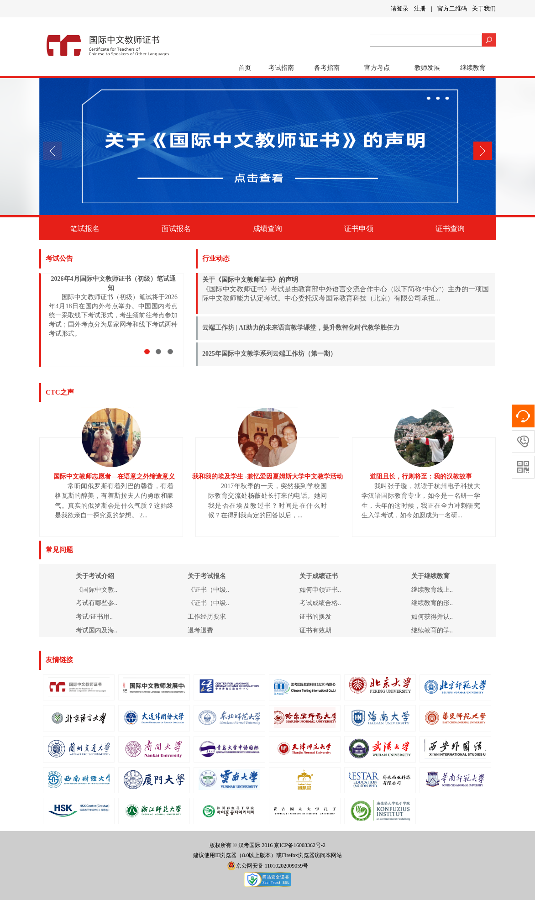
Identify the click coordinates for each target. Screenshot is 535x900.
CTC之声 (60, 392)
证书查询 (450, 228)
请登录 (400, 8)
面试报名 (176, 228)
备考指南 (327, 67)
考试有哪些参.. (96, 603)
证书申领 (358, 228)
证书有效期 (315, 630)
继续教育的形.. (432, 603)
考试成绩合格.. (320, 603)
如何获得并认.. (432, 616)
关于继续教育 (430, 576)
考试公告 (59, 258)
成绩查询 (267, 228)
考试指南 (281, 67)
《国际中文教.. (96, 589)
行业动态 (216, 258)
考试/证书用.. (94, 616)
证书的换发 (315, 616)
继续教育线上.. (432, 589)
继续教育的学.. (432, 630)
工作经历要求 (207, 616)
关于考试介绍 (95, 576)
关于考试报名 (207, 576)
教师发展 (427, 67)
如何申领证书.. (320, 589)
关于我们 (484, 8)
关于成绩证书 (318, 576)
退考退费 (200, 630)
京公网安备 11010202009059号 (268, 865)
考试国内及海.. (96, 630)
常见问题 (59, 549)
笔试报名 (85, 228)
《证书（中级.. (208, 589)
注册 (420, 8)
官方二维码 (452, 8)
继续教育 (473, 67)
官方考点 (377, 67)
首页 (244, 67)
